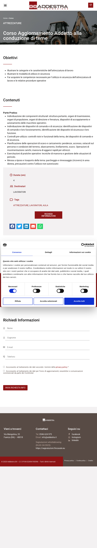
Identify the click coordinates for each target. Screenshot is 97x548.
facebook (76, 434)
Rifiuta (18, 301)
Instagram (76, 437)
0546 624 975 (45, 434)
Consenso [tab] (16, 252)
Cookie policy (81, 461)
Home (5, 18)
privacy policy (61, 367)
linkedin (75, 440)
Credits (90, 461)
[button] (5, 5)
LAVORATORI (35, 205)
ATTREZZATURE (21, 205)
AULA (45, 205)
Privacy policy (69, 461)
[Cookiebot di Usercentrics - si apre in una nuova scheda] (83, 245)
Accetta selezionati (48, 301)
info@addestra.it (49, 437)
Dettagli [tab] (48, 252)
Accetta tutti (79, 301)
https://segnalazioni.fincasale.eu (50, 448)
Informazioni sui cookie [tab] (80, 252)
